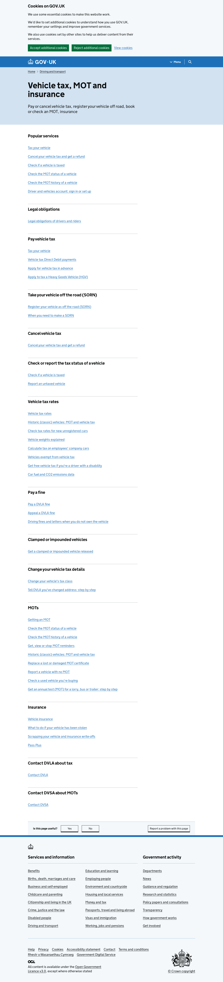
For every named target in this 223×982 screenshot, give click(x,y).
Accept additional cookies (48, 48)
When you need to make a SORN (51, 315)
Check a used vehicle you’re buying (53, 681)
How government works (160, 918)
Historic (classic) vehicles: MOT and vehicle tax (61, 422)
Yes (73, 828)
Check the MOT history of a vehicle (52, 183)
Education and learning (101, 871)
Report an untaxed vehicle (46, 384)
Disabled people (39, 918)
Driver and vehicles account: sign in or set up (59, 191)
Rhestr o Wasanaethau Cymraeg (51, 955)
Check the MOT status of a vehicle (52, 174)
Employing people (98, 879)
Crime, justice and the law (46, 910)
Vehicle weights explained (46, 440)
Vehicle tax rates (40, 413)
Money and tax (95, 902)
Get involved (152, 926)
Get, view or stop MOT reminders (51, 646)
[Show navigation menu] (175, 62)
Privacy (43, 949)
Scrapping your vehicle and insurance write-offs (61, 736)
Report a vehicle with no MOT (49, 672)
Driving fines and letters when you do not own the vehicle (68, 522)
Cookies (57, 949)
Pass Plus (34, 745)
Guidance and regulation (160, 886)
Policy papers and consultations (165, 902)
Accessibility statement (83, 949)
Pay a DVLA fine (39, 504)
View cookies (123, 47)
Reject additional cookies (91, 48)
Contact (109, 949)
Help (31, 949)
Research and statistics (159, 894)
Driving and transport (53, 71)
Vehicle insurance (40, 719)
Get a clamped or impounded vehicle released (60, 551)
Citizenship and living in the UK (49, 902)
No (94, 828)
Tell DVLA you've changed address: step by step (62, 590)
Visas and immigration (100, 918)
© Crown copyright (181, 971)
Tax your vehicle (39, 148)
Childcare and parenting (45, 894)
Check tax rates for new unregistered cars (58, 431)
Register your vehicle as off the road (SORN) (59, 307)
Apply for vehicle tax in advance (50, 268)
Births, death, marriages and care (51, 879)
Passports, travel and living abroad (110, 910)
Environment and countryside (106, 886)
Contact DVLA (38, 775)
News (147, 879)
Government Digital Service (96, 955)
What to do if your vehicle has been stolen (57, 728)
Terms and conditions (134, 949)
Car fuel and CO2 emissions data (51, 474)
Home (31, 71)
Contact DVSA (38, 805)
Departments (152, 871)
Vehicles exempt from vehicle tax (51, 457)
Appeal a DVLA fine (41, 513)
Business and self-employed (48, 886)
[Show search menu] (189, 62)
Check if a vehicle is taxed (46, 165)
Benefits (34, 871)
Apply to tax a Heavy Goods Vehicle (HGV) (58, 277)
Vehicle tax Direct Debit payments (52, 260)
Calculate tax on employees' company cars (58, 448)
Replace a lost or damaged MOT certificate (58, 663)
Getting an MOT (39, 620)
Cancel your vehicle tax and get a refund (56, 156)
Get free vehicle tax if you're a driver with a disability (65, 466)
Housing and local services (104, 894)
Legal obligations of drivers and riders (54, 221)
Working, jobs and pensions (104, 926)
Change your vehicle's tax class (50, 581)
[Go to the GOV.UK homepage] (42, 62)
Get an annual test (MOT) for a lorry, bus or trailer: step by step (73, 689)
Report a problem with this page (169, 828)
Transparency (152, 910)
